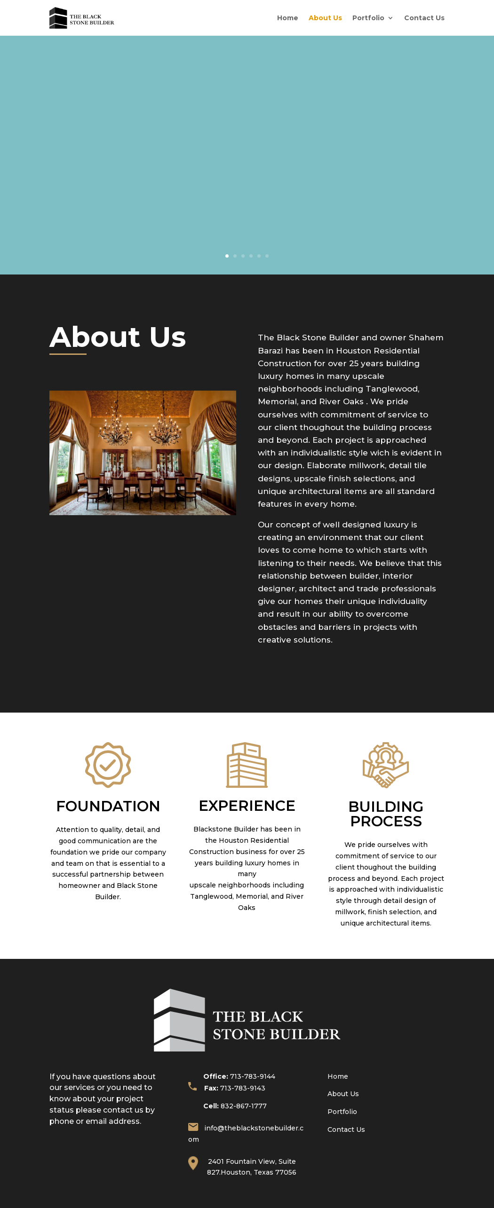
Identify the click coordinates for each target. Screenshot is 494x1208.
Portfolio (368, 18)
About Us (325, 18)
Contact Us (424, 18)
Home (287, 18)
